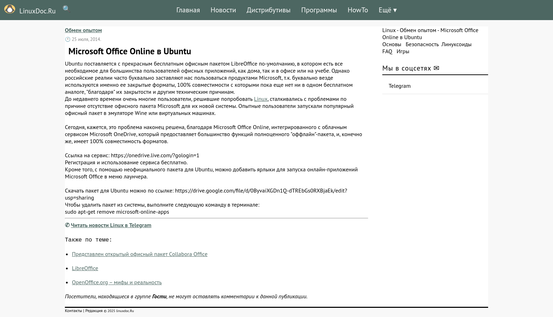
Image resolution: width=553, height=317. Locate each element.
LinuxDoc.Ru (28, 10)
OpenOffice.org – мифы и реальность (117, 283)
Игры (402, 51)
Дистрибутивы (269, 9)
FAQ (387, 51)
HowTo (358, 9)
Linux (260, 98)
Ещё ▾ (388, 9)
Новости (223, 9)
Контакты (73, 312)
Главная (188, 9)
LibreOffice (85, 269)
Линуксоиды (457, 44)
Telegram (400, 85)
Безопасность (422, 44)
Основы (391, 44)
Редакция (94, 312)
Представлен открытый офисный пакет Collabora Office (139, 255)
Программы (319, 9)
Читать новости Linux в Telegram (111, 224)
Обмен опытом (83, 29)
